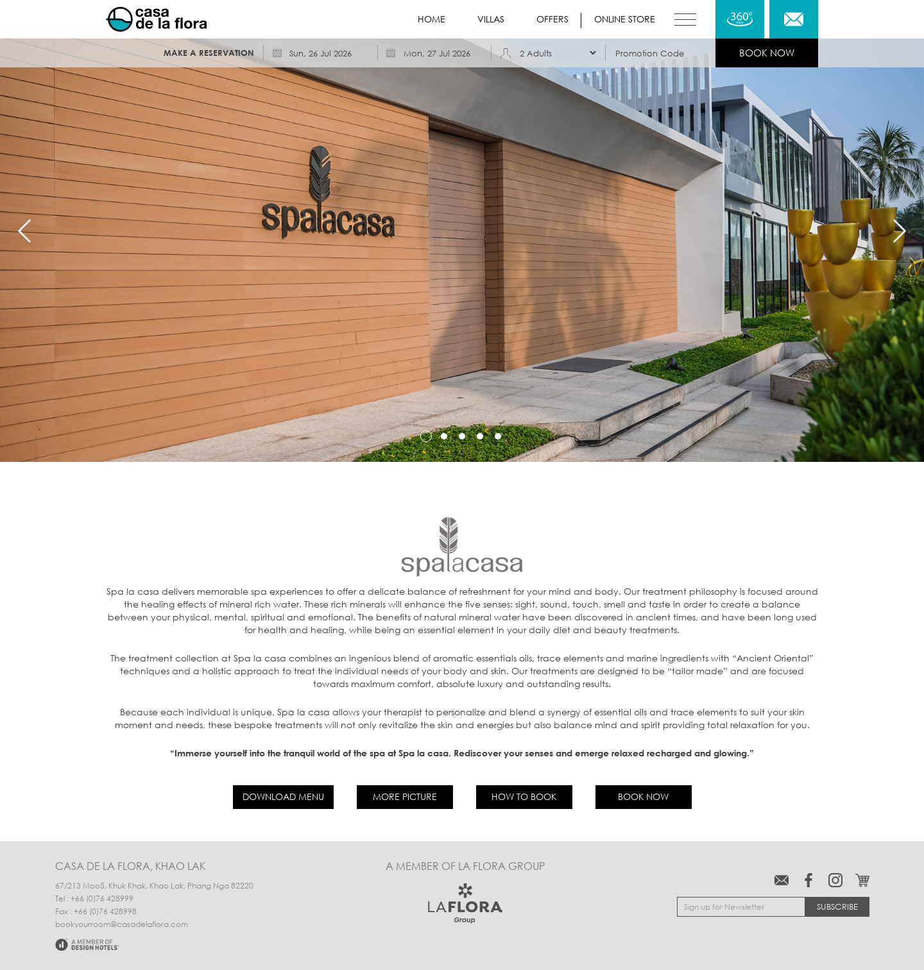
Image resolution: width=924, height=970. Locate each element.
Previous (24, 230)
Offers (552, 18)
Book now (643, 796)
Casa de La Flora (156, 19)
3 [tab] (462, 436)
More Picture (405, 796)
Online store (624, 18)
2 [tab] (444, 436)
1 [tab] (426, 436)
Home (431, 18)
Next (899, 230)
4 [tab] (480, 436)
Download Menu (283, 796)
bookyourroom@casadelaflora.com (121, 924)
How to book (524, 796)
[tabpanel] (462, 231)
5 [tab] (498, 436)
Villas (490, 18)
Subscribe (837, 906)
